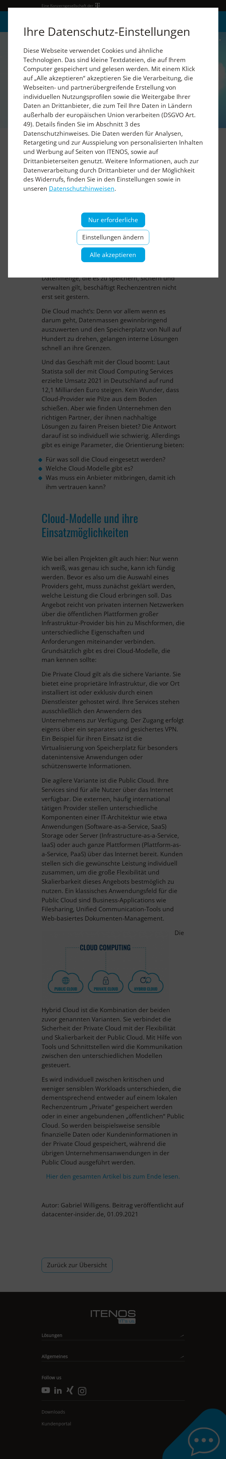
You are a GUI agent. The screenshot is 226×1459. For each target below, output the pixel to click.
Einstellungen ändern (113, 237)
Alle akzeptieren (113, 255)
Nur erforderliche (113, 220)
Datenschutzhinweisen (81, 188)
